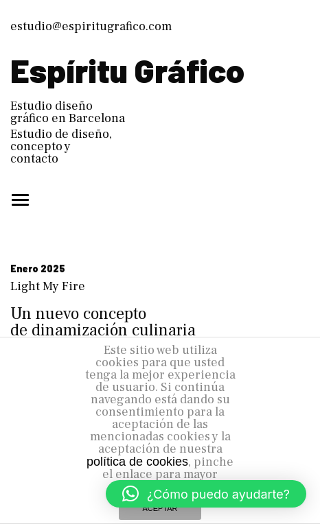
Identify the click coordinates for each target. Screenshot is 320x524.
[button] (206, 494)
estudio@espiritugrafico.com (91, 26)
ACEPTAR (159, 508)
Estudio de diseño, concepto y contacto (61, 146)
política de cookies (137, 461)
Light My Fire (47, 286)
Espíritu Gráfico (127, 70)
